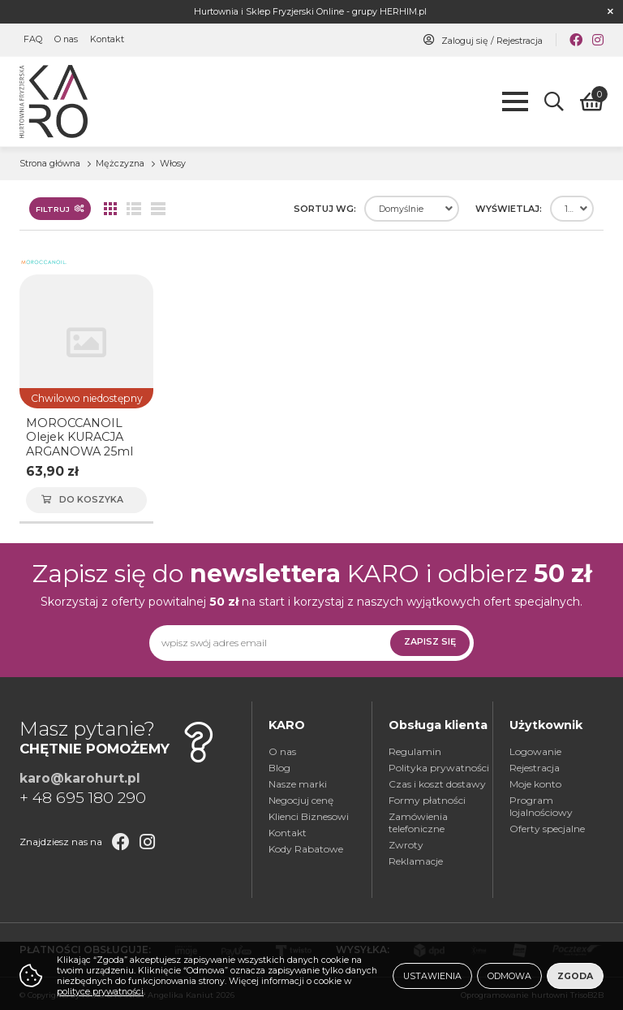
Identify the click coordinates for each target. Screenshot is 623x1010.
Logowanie (535, 751)
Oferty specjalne (547, 828)
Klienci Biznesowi (309, 816)
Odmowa (509, 976)
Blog (279, 768)
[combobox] (411, 209)
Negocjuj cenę (301, 800)
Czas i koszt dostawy (437, 784)
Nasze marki (298, 784)
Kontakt (107, 40)
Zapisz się (430, 642)
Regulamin (415, 751)
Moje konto (535, 784)
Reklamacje (416, 861)
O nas (66, 40)
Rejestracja (519, 41)
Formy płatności (427, 800)
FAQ (33, 40)
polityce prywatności (100, 991)
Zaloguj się (464, 41)
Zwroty (406, 845)
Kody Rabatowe (306, 849)
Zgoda (575, 976)
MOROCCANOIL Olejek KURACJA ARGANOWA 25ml (79, 437)
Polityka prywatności (439, 768)
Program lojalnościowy (541, 806)
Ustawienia (432, 976)
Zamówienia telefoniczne (418, 822)
